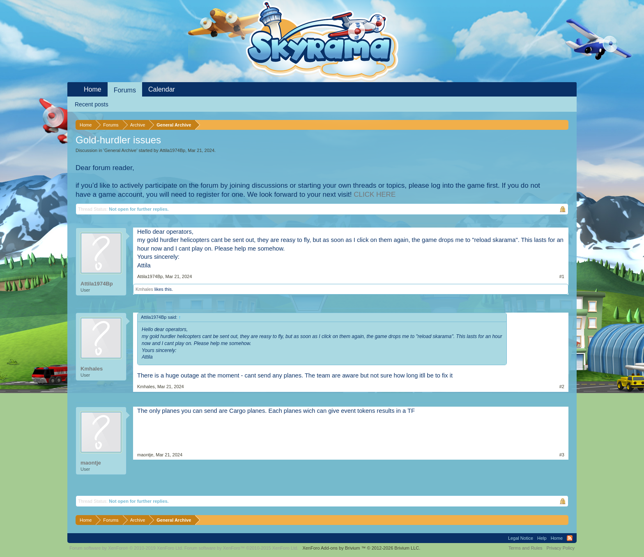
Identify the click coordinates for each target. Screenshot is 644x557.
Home (92, 89)
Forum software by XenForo (126, 547)
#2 (561, 386)
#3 (561, 454)
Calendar (161, 89)
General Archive (120, 150)
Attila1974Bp (172, 150)
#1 (561, 276)
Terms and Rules (525, 547)
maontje (90, 463)
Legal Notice (520, 538)
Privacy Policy (561, 547)
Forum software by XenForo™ (241, 547)
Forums (125, 90)
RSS (570, 538)
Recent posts (91, 104)
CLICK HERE (375, 194)
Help (542, 538)
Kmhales (144, 289)
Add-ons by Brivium (361, 547)
